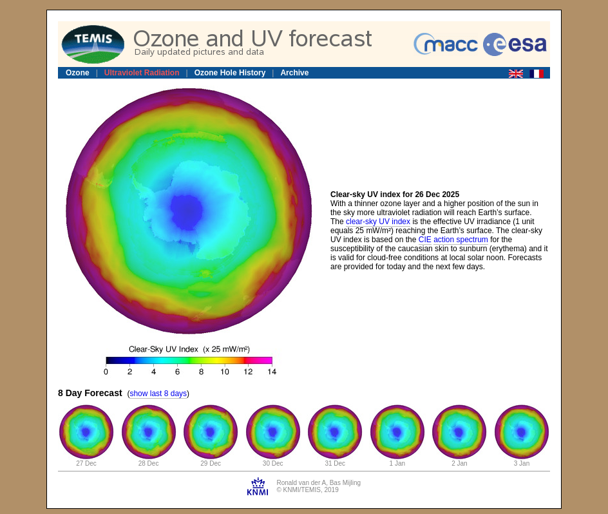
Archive (294, 72)
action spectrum (460, 239)
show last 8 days (158, 393)
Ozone (78, 72)
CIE (425, 239)
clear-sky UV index (378, 221)
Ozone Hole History (230, 72)
